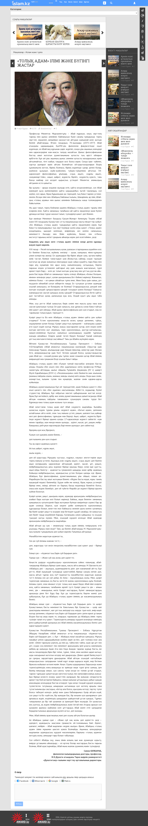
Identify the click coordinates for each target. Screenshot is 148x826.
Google (54, 781)
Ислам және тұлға (33, 52)
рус (36, 1)
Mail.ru (67, 781)
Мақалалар (18, 52)
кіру (64, 777)
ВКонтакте (40, 781)
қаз (33, 1)
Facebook (24, 781)
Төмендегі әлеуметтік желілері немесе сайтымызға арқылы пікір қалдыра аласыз (54, 777)
